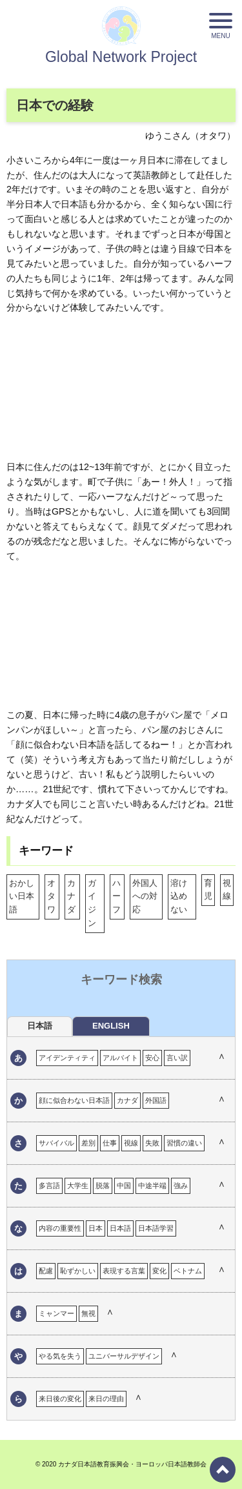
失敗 (152, 1143)
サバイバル (56, 1143)
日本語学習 (156, 1228)
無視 (88, 1313)
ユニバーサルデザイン (123, 1356)
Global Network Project (121, 56)
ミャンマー (56, 1313)
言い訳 (177, 1058)
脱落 (103, 1185)
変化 (159, 1271)
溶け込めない (178, 896)
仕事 (110, 1143)
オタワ (51, 896)
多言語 (49, 1185)
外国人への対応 (144, 896)
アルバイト (120, 1058)
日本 (95, 1228)
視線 (227, 889)
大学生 (77, 1185)
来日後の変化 (60, 1398)
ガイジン (92, 903)
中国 (124, 1185)
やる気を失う (60, 1356)
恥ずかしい (78, 1271)
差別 (88, 1143)
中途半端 (152, 1185)
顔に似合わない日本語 (74, 1100)
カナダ (71, 896)
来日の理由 (106, 1398)
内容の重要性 (60, 1228)
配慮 (46, 1271)
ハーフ (116, 896)
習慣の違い (184, 1143)
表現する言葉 (124, 1271)
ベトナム (188, 1271)
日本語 (120, 1228)
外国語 (155, 1100)
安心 (152, 1058)
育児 (208, 889)
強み (181, 1185)
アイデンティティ (67, 1058)
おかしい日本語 (21, 896)
